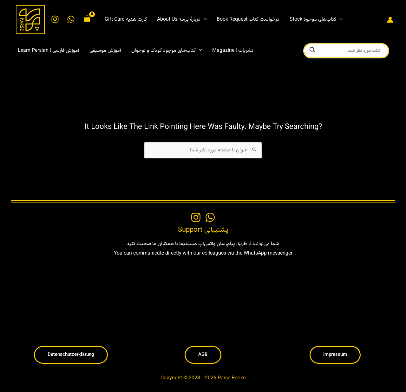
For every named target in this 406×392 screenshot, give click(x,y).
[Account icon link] (390, 20)
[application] (203, 19)
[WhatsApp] (71, 19)
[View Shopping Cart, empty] (87, 19)
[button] (182, 19)
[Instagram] (55, 19)
